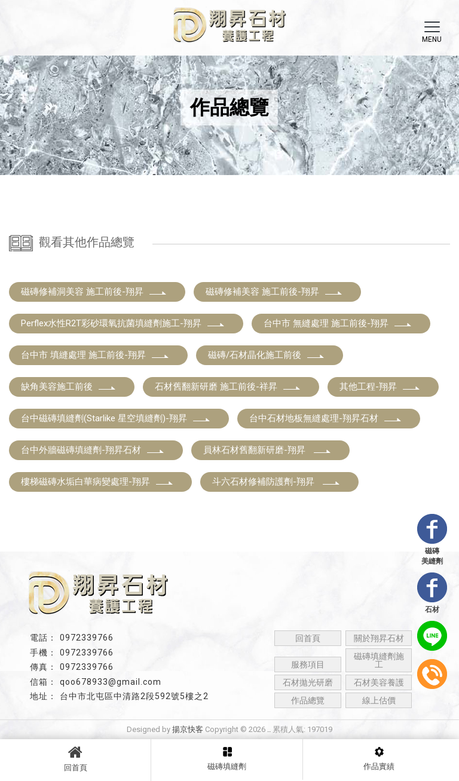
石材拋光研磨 (308, 682)
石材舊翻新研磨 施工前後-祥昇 (228, 386)
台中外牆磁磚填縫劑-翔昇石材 (93, 450)
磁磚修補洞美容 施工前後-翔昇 (94, 291)
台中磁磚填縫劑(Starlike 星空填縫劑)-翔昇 (116, 418)
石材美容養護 (379, 682)
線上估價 (379, 700)
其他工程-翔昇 (380, 386)
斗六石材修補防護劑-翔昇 (276, 481)
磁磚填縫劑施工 (379, 660)
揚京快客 (187, 729)
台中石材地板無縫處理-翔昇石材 (325, 418)
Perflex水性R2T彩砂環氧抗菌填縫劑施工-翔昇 (123, 323)
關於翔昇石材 (379, 638)
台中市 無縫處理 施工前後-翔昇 (338, 323)
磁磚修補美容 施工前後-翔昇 (274, 291)
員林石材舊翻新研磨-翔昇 (267, 450)
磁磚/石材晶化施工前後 (266, 355)
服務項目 (308, 664)
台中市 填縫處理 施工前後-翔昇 (95, 355)
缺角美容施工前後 (69, 386)
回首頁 (75, 758)
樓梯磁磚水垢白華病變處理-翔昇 (97, 481)
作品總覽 (308, 700)
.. (269, 729)
